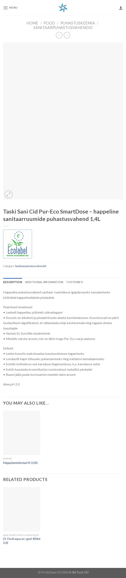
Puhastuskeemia (78, 23)
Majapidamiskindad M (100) (20, 463)
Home (32, 23)
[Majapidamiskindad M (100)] (21, 433)
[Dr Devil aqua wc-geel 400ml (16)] (21, 509)
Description (12, 282)
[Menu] (10, 8)
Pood (49, 23)
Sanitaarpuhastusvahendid (63, 27)
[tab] (12, 282)
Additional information (44, 282)
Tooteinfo (74, 282)
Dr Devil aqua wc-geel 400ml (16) (21, 540)
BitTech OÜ (80, 572)
